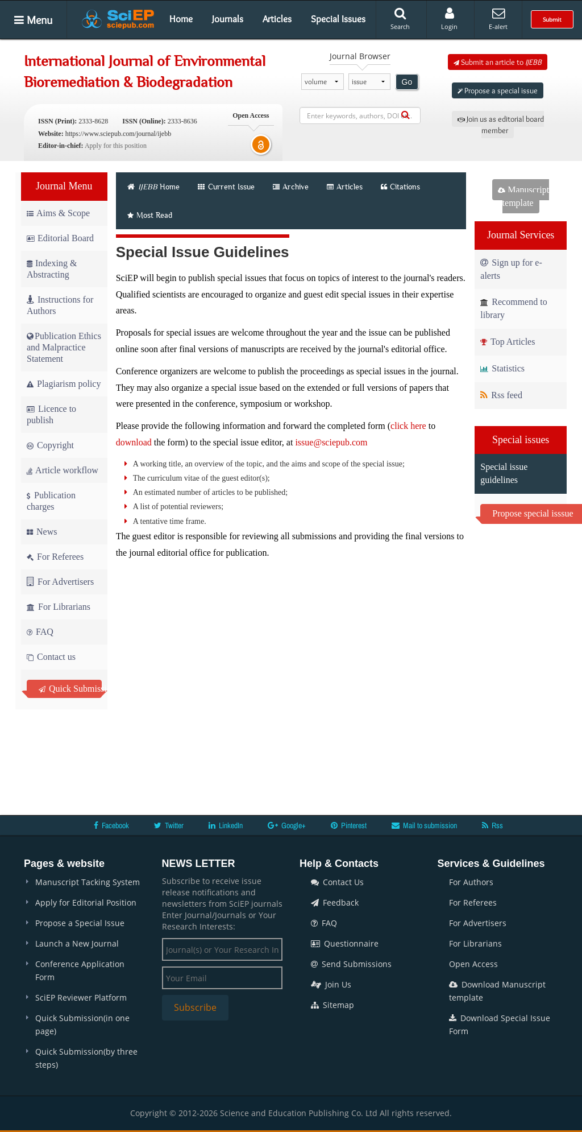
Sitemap (332, 1004)
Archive (291, 186)
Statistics (502, 368)
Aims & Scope (58, 213)
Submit (552, 19)
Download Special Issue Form (499, 1024)
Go (407, 81)
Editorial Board (60, 238)
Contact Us (337, 882)
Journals (227, 18)
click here (408, 426)
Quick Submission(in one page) (82, 1024)
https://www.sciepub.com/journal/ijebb (118, 134)
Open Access (473, 964)
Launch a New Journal (77, 943)
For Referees (55, 556)
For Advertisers (60, 581)
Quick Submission (70, 688)
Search (400, 19)
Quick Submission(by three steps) (86, 1058)
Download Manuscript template (497, 991)
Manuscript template (523, 196)
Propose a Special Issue (79, 923)
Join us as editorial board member (501, 124)
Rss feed (501, 395)
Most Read (149, 215)
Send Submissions (351, 964)
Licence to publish (51, 414)
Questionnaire (345, 943)
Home (181, 18)
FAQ (40, 632)
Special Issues (338, 18)
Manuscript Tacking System (87, 882)
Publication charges (51, 500)
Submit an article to (498, 62)
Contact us (51, 657)
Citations (400, 186)
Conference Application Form (79, 970)
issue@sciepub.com (331, 442)
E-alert (498, 19)
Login (449, 19)
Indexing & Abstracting (52, 268)
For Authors (471, 882)
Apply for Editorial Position (85, 902)
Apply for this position (116, 146)
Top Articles (507, 341)
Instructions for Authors (60, 305)
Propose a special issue (498, 90)
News (42, 531)
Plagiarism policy (64, 384)
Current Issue (226, 186)
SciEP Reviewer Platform (81, 997)
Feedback (335, 902)
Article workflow (62, 470)
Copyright (50, 445)
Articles (277, 18)
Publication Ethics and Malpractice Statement (64, 347)
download (134, 442)
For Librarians (58, 607)
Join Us (331, 984)
